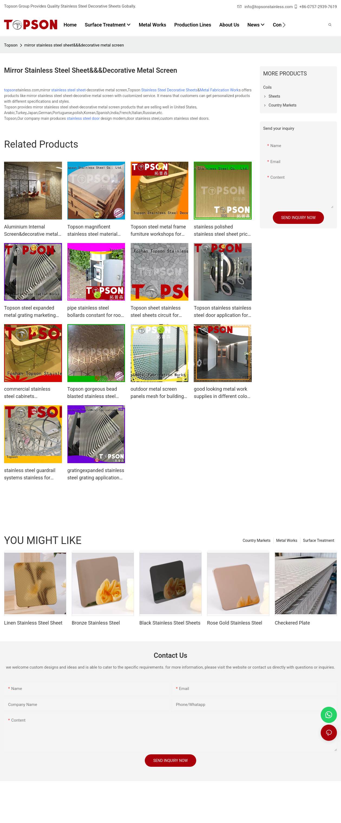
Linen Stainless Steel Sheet (33, 623)
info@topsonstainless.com (265, 6)
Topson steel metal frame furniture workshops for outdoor (158, 231)
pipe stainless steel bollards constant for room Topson (96, 312)
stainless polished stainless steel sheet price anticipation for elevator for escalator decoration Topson (222, 231)
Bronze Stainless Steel (96, 623)
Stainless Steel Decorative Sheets (169, 90)
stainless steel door (83, 118)
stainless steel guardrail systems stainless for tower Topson (29, 474)
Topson (11, 45)
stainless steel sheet (68, 90)
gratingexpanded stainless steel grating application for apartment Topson (95, 474)
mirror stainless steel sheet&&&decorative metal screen (74, 45)
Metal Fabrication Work (219, 90)
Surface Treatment (318, 540)
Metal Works (286, 540)
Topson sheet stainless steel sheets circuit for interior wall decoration (156, 312)
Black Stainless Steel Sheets (169, 623)
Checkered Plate (292, 623)
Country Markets (257, 540)
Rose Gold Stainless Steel (234, 623)
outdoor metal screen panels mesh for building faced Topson (157, 393)
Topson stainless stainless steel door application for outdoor (222, 312)
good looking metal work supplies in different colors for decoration (222, 393)
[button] (284, 24)
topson (10, 90)
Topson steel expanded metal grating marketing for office (30, 312)
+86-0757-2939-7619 (318, 6)
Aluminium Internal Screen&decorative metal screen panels (31, 231)
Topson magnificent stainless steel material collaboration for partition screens (94, 231)
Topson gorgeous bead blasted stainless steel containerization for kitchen (92, 393)
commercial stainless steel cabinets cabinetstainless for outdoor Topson (27, 393)
